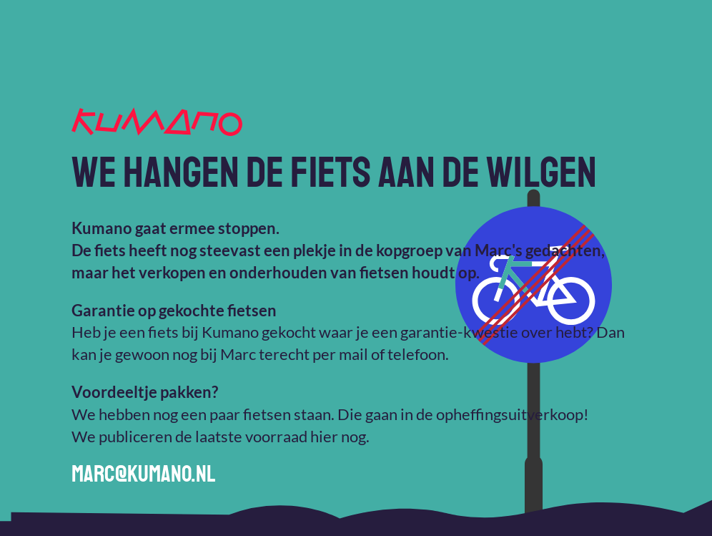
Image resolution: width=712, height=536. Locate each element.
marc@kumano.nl (143, 474)
